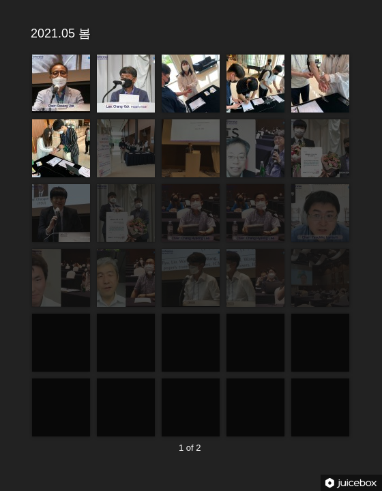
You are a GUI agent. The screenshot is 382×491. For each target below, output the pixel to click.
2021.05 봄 (189, 32)
